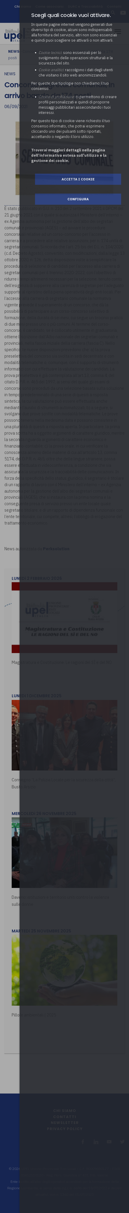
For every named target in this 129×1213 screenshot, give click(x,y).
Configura (78, 199)
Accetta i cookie (78, 179)
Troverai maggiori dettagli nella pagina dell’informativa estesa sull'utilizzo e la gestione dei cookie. (69, 155)
